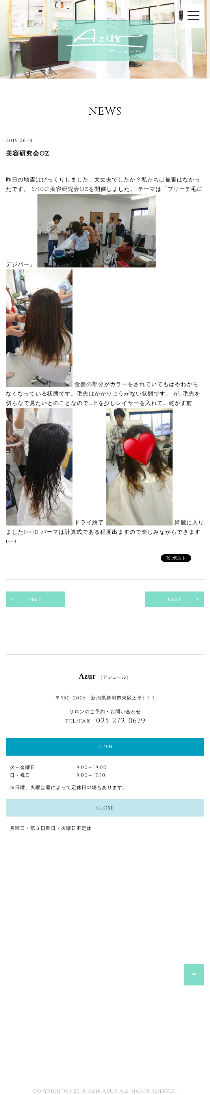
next (175, 599)
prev (35, 599)
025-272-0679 (120, 721)
